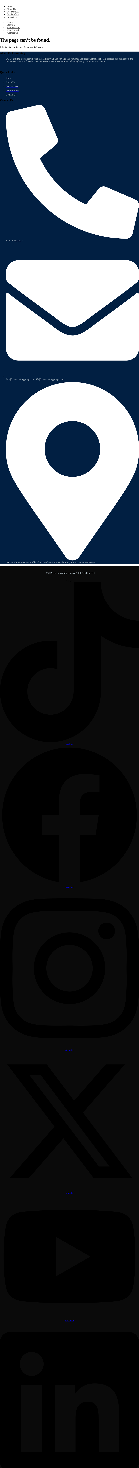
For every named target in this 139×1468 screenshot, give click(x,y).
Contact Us (12, 17)
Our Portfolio (13, 14)
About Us (11, 9)
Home (9, 6)
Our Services (13, 11)
